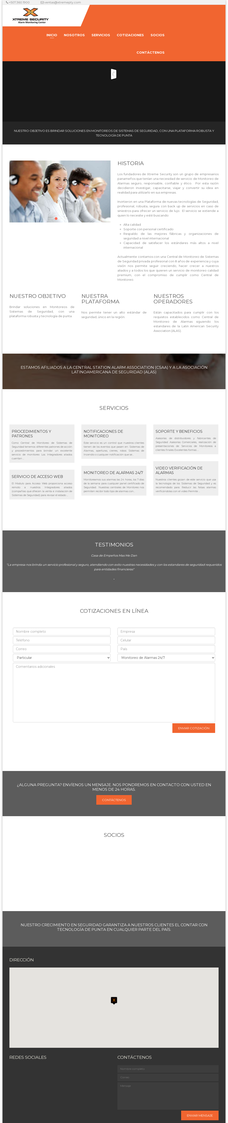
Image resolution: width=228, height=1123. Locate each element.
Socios (158, 35)
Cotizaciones (130, 35)
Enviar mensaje (200, 1115)
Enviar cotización (193, 728)
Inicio (51, 35)
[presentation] (44, 731)
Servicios (100, 35)
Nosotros (74, 35)
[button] (114, 1003)
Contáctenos (151, 52)
